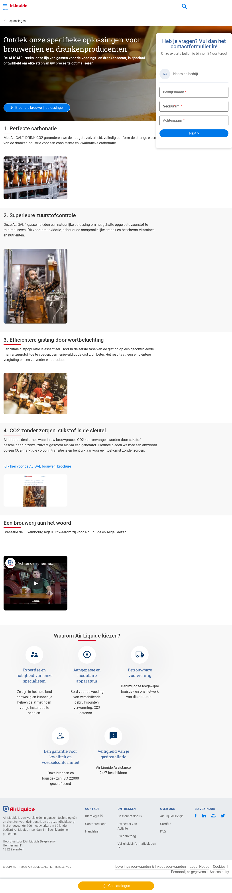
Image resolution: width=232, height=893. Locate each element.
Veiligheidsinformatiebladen (133, 846)
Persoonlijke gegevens (188, 872)
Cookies (219, 866)
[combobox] (184, 7)
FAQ (163, 831)
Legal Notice (199, 866)
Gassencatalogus (130, 816)
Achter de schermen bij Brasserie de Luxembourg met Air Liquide (36, 563)
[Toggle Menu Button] (5, 6)
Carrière (165, 824)
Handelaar (92, 831)
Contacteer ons (95, 824)
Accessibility (219, 872)
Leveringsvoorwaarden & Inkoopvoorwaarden (150, 866)
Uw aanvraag (127, 836)
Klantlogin (94, 816)
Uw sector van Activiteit (127, 826)
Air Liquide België (171, 816)
